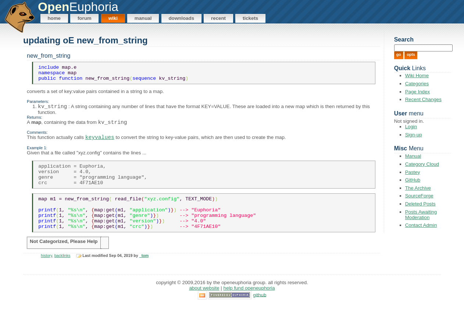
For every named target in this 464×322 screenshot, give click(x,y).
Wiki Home (417, 75)
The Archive (418, 188)
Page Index (417, 91)
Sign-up (413, 134)
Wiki (113, 18)
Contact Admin (421, 225)
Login (411, 126)
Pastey (412, 172)
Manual (143, 18)
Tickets (250, 18)
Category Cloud (422, 164)
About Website (204, 305)
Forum (85, 18)
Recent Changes (423, 99)
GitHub (412, 180)
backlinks (62, 273)
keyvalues (99, 143)
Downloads (181, 18)
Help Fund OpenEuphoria (249, 305)
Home (54, 18)
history (46, 273)
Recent (218, 18)
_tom (144, 273)
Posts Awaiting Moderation (421, 214)
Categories (417, 83)
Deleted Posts (420, 204)
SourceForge (419, 195)
